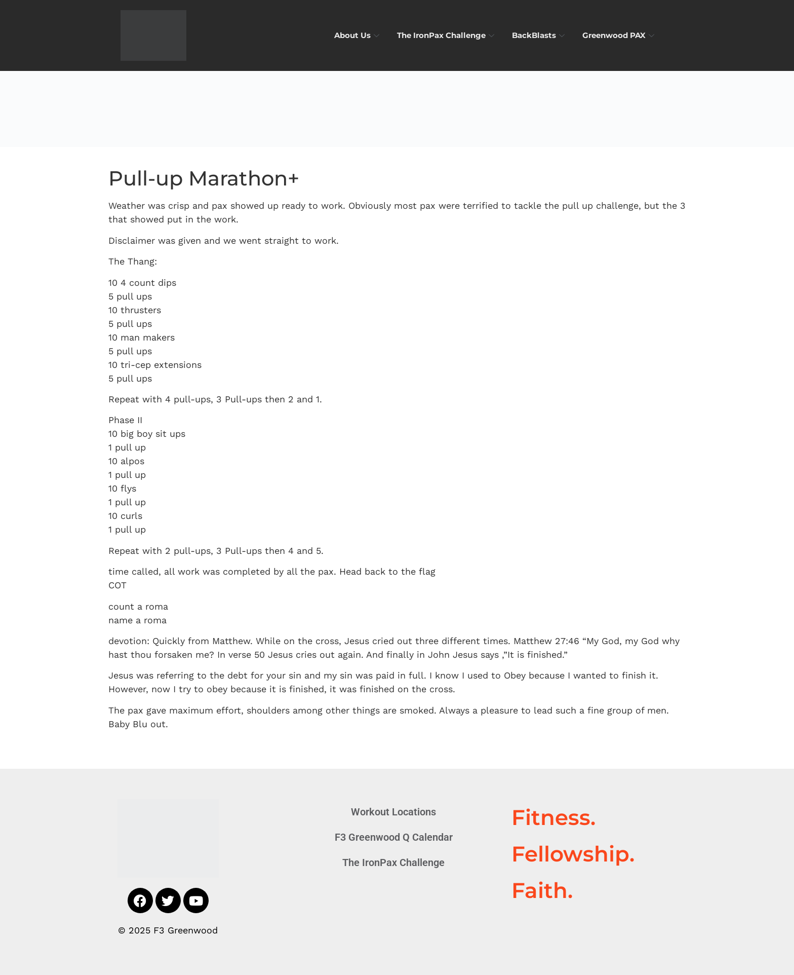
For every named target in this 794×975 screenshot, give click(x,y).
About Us (358, 35)
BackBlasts (539, 35)
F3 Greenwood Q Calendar (394, 837)
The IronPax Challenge (447, 35)
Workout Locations (393, 812)
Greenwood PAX (619, 35)
